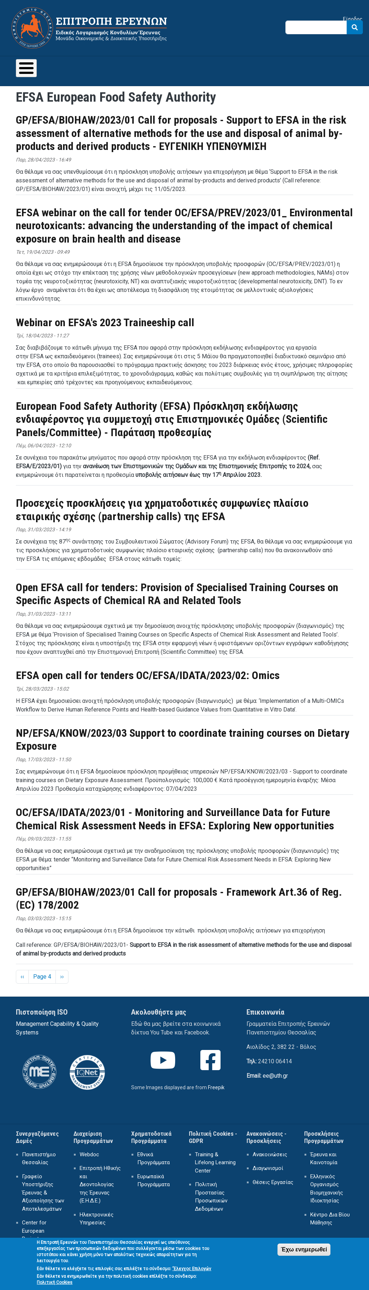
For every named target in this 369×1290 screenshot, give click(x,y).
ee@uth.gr (275, 1075)
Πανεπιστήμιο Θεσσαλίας (39, 1158)
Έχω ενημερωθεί (304, 1253)
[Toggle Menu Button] (26, 68)
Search (355, 27)
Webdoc (89, 1154)
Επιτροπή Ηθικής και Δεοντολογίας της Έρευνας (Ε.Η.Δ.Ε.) (100, 1184)
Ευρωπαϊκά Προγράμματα (153, 1180)
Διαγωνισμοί (268, 1168)
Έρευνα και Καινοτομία (323, 1158)
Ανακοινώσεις (270, 1154)
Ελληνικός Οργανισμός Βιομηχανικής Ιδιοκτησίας (326, 1188)
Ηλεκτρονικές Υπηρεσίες (97, 1218)
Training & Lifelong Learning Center (215, 1162)
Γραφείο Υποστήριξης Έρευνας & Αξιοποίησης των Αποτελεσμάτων (43, 1192)
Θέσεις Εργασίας (273, 1182)
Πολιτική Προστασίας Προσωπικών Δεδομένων (211, 1196)
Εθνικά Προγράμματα (153, 1158)
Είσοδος (353, 19)
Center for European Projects (34, 1230)
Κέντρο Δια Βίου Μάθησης (330, 1218)
